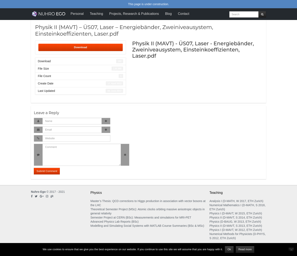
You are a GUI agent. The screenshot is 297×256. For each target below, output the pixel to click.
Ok (229, 249)
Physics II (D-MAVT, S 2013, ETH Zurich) (236, 225)
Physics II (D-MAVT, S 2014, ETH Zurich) (236, 217)
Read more (245, 249)
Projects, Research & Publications (134, 13)
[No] (291, 249)
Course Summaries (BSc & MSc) (183, 225)
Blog (168, 13)
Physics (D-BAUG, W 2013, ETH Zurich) (235, 221)
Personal (77, 13)
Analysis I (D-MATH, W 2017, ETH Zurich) (236, 201)
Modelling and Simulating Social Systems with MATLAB (126, 225)
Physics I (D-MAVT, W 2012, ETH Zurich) (236, 229)
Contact (183, 13)
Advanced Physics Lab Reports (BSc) (115, 221)
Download (80, 47)
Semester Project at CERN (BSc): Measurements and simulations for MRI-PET (141, 217)
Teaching (96, 13)
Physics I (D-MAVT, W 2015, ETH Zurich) (236, 213)
